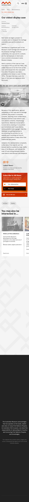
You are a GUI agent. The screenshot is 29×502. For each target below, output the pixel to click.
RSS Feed (11, 189)
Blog (8, 9)
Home (3, 9)
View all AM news (10, 194)
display (13, 203)
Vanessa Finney (6, 23)
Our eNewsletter (13, 184)
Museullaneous (16, 9)
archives (5, 203)
